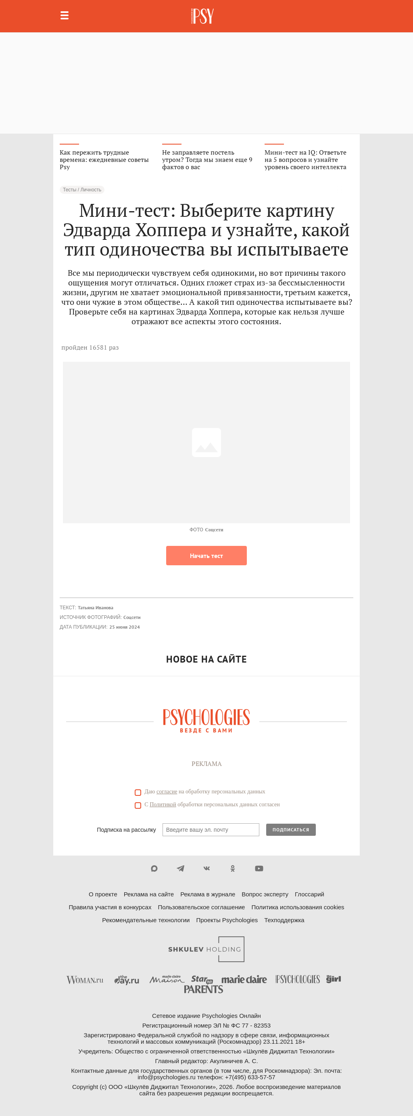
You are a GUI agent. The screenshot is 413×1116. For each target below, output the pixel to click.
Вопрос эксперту (265, 894)
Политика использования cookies (297, 907)
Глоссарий (309, 894)
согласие (166, 792)
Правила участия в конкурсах (110, 907)
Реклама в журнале (207, 894)
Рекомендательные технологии (146, 920)
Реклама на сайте (149, 894)
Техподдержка (284, 920)
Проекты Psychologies (227, 920)
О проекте (103, 894)
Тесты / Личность (82, 190)
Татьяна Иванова (95, 607)
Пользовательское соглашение (201, 907)
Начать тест (206, 556)
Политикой (163, 804)
